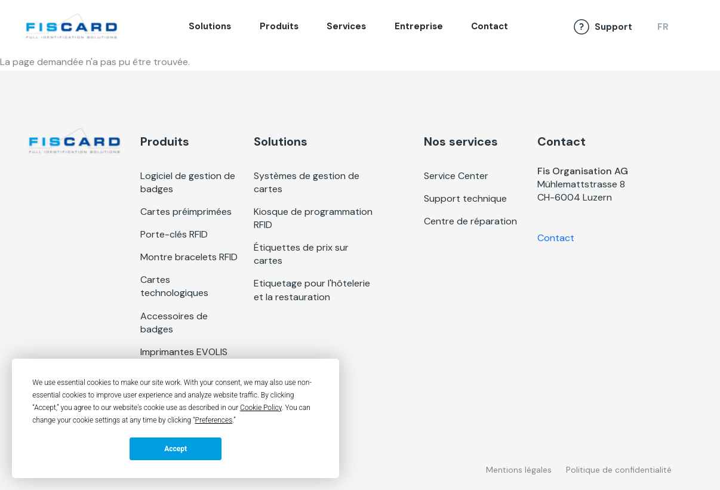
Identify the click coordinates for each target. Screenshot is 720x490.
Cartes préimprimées (186, 211)
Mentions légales (519, 469)
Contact (489, 26)
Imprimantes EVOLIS (183, 352)
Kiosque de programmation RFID (313, 218)
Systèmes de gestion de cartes (306, 182)
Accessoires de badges (174, 322)
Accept (175, 449)
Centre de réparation (470, 221)
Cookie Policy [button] (261, 407)
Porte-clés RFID (174, 234)
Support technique (465, 198)
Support (613, 27)
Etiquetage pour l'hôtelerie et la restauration (312, 290)
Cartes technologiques (174, 286)
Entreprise (419, 26)
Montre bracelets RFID (189, 257)
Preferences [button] (214, 420)
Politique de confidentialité (619, 469)
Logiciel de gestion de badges (187, 182)
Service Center (456, 176)
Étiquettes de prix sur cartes (301, 254)
